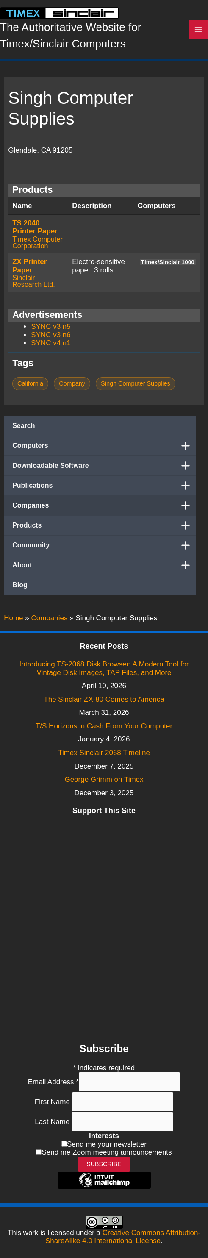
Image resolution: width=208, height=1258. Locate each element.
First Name (53, 1102)
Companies (104, 505)
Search (23, 425)
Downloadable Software (104, 465)
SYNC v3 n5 (51, 326)
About (104, 565)
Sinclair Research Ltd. (33, 281)
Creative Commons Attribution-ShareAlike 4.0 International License (122, 1237)
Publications (104, 485)
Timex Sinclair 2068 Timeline (104, 753)
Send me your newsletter (107, 1144)
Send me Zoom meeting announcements (107, 1152)
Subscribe (104, 1164)
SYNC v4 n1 (51, 343)
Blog (20, 585)
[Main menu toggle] (198, 29)
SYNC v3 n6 (51, 335)
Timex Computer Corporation (37, 242)
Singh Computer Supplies (135, 383)
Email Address (53, 1082)
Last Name (53, 1122)
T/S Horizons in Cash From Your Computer (104, 726)
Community (104, 545)
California (30, 383)
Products (104, 525)
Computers (104, 445)
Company (72, 383)
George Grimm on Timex (103, 779)
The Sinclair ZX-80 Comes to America (104, 699)
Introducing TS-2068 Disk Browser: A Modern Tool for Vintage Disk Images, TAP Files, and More (104, 668)
